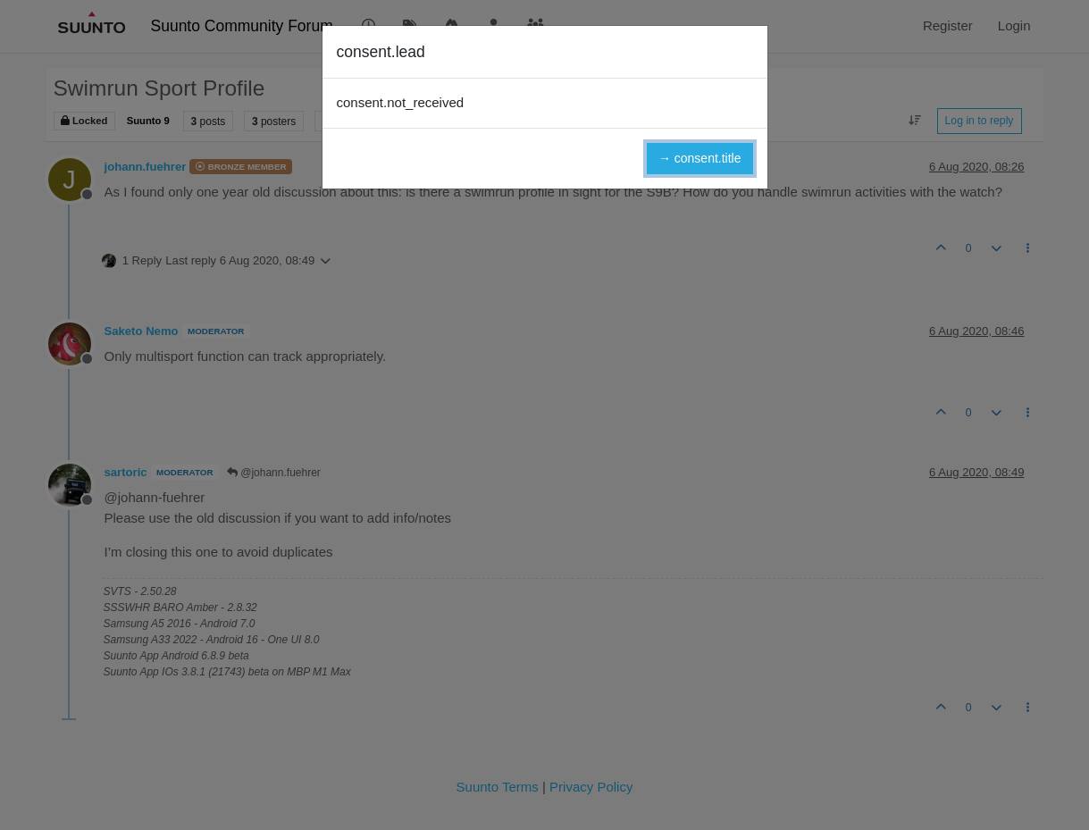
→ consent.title (699, 158)
